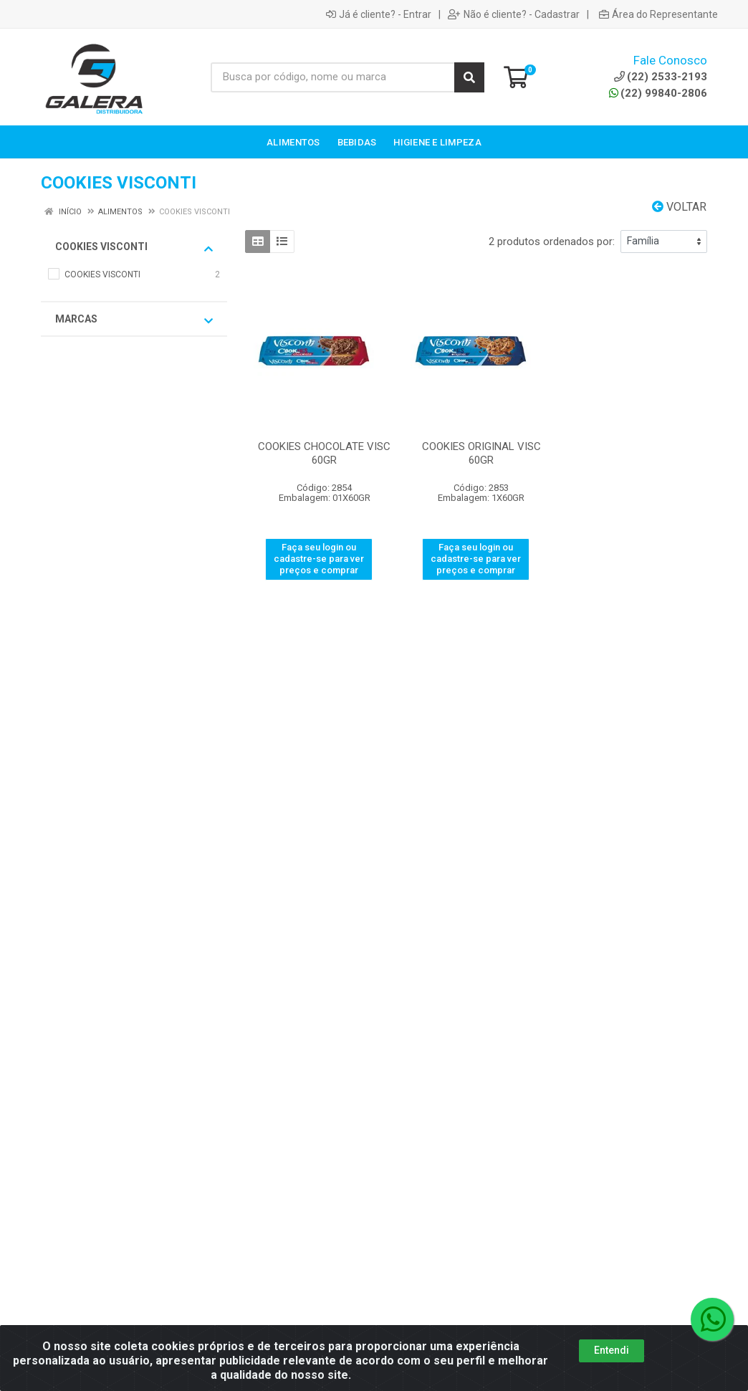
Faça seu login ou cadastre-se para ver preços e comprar (319, 559)
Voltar (679, 207)
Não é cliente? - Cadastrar (514, 14)
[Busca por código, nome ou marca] (333, 77)
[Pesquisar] (469, 77)
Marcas (134, 319)
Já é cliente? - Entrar (378, 14)
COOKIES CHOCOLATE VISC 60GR (324, 453)
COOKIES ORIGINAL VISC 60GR (481, 453)
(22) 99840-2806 (658, 93)
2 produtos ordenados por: (552, 241)
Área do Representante (658, 14)
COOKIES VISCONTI (134, 247)
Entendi (611, 1366)
